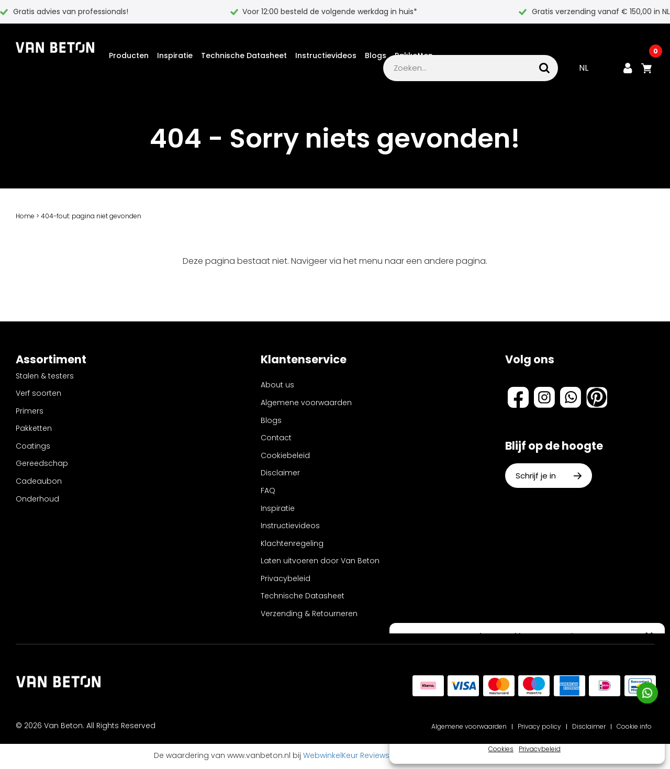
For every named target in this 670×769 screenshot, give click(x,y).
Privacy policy (539, 727)
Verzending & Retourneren (309, 615)
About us (277, 386)
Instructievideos (325, 49)
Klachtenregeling (292, 545)
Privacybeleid (540, 748)
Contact (276, 439)
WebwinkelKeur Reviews (346, 757)
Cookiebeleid (285, 457)
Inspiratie (175, 49)
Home (25, 217)
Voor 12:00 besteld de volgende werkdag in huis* (329, 11)
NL (583, 69)
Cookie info (634, 727)
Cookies (500, 748)
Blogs (375, 49)
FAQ (268, 492)
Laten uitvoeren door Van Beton (320, 562)
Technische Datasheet (244, 49)
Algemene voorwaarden (306, 404)
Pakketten (414, 49)
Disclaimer (280, 474)
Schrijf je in (549, 477)
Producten (129, 49)
